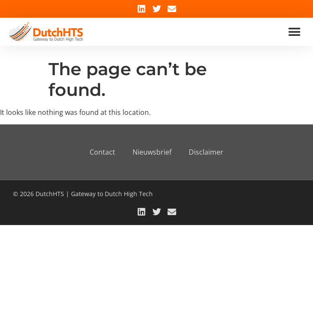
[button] (294, 31)
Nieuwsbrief (151, 152)
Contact (102, 152)
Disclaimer (206, 152)
